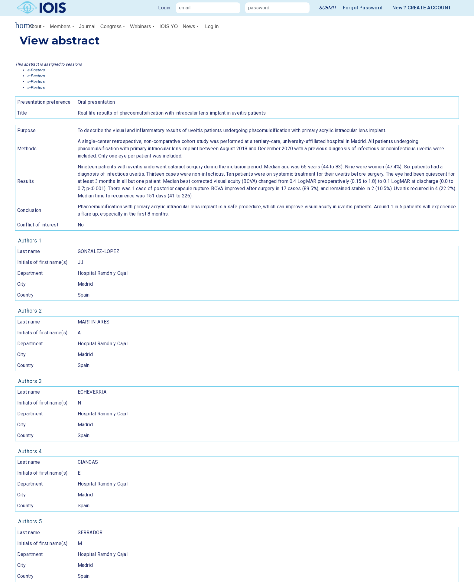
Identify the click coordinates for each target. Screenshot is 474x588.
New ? (421, 7)
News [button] (189, 26)
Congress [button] (111, 26)
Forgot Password (363, 8)
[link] (327, 7)
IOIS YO (169, 26)
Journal (87, 26)
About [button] (34, 26)
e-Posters (36, 70)
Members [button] (60, 26)
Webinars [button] (140, 26)
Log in (212, 26)
